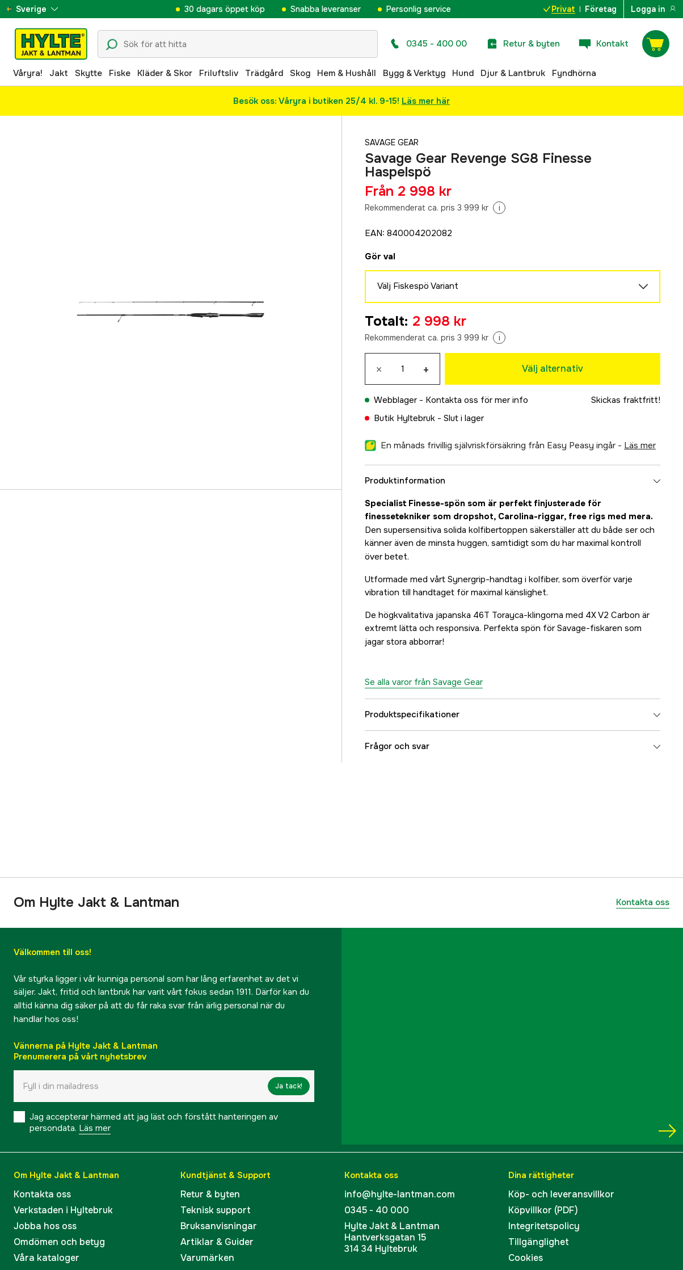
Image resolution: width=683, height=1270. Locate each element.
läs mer (640, 445)
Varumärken (207, 1258)
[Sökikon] (112, 45)
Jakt (58, 73)
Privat (559, 9)
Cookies (525, 1258)
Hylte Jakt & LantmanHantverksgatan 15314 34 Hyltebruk (392, 1237)
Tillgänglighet (538, 1242)
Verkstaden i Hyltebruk (63, 1210)
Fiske (119, 73)
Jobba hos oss (45, 1226)
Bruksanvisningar (218, 1226)
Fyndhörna (574, 73)
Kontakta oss (642, 902)
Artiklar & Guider (217, 1242)
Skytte (88, 73)
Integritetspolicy (544, 1226)
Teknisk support (215, 1210)
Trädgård (264, 73)
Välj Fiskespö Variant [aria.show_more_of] (512, 286)
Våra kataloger (46, 1258)
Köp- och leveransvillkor (561, 1194)
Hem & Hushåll (346, 73)
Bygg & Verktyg (414, 73)
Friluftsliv (218, 73)
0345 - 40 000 (376, 1210)
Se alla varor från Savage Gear (424, 682)
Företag (601, 9)
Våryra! (28, 73)
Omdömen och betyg (59, 1242)
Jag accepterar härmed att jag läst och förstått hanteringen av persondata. (153, 1122)
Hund (463, 73)
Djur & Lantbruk (512, 73)
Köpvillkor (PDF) (543, 1210)
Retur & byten (210, 1194)
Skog (300, 73)
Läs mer (95, 1128)
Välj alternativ (552, 369)
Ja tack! (288, 1086)
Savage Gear (394, 142)
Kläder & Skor (164, 73)
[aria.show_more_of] (41, 9)
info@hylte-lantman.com (399, 1194)
